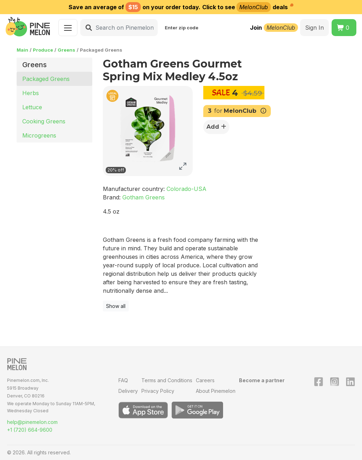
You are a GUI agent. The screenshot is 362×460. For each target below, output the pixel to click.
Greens (66, 50)
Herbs (30, 93)
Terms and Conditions (166, 380)
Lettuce (32, 107)
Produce (43, 50)
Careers (205, 380)
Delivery (128, 391)
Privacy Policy (157, 391)
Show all (115, 306)
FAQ (123, 380)
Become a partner (262, 380)
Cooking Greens (43, 121)
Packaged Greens (46, 78)
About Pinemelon (215, 391)
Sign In (314, 27)
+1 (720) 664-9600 (29, 430)
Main (22, 50)
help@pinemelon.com (32, 422)
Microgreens (39, 135)
